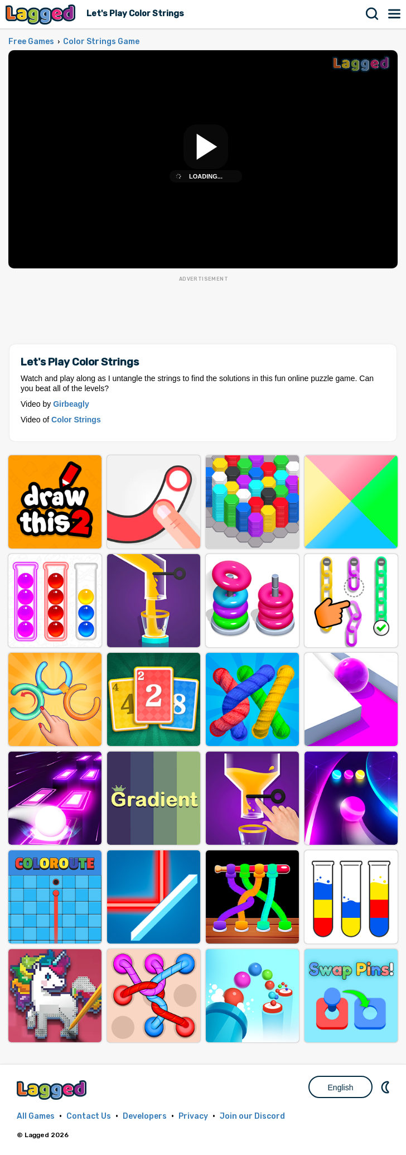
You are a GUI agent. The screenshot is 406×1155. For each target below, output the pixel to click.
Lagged (42, 14)
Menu (395, 14)
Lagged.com (53, 1090)
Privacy (193, 1116)
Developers (145, 1116)
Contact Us (88, 1116)
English (341, 1087)
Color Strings (76, 419)
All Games (36, 1116)
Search (372, 14)
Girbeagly (71, 404)
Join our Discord (252, 1116)
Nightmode (386, 1087)
